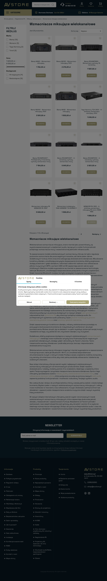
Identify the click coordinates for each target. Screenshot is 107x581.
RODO (8, 546)
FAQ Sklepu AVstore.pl (14, 504)
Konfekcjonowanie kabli (14, 541)
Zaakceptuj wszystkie (78, 302)
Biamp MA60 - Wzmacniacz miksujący (40, 62)
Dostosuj (53, 302)
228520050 (92, 482)
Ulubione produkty (67, 497)
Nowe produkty (40, 479)
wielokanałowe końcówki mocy (81, 374)
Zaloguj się (64, 485)
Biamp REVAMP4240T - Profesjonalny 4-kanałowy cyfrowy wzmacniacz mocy (40, 160)
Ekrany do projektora (42, 508)
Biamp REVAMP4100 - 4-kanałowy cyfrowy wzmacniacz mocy (91, 160)
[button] (82, 4)
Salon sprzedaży (12, 520)
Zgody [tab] (28, 282)
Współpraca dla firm (13, 508)
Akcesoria (38, 504)
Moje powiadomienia (68, 493)
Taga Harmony (16, 47)
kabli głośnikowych (90, 313)
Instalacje (9, 537)
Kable (37, 525)
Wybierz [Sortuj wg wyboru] (91, 31)
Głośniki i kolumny (41, 512)
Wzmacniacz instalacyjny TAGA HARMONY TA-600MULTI (66, 207)
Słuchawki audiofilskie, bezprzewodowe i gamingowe (42, 552)
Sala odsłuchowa (12, 533)
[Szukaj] (44, 4)
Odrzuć (29, 302)
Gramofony (39, 516)
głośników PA (50, 315)
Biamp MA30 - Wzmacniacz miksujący (66, 110)
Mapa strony (10, 558)
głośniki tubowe (46, 320)
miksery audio (62, 374)
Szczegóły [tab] (53, 282)
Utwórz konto (65, 489)
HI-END (37, 520)
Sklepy (37, 495)
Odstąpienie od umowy (14, 495)
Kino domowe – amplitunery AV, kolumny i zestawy (42, 531)
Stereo (37, 558)
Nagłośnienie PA (41, 537)
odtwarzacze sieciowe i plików (42, 376)
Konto (63, 474)
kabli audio (96, 376)
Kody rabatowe (11, 550)
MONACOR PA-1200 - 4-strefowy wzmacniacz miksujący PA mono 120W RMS (92, 209)
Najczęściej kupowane (43, 483)
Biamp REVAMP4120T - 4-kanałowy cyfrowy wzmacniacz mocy (66, 160)
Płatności (9, 491)
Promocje (38, 474)
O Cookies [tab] (78, 282)
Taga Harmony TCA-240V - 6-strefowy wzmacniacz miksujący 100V (91, 111)
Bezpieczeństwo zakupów (15, 516)
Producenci (39, 500)
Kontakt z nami (11, 554)
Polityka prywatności (13, 479)
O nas (8, 487)
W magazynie (16, 75)
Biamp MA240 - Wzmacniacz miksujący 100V (41, 110)
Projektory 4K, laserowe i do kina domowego (39, 544)
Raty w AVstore (11, 512)
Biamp (13, 40)
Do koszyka (41, 75)
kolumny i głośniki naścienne (69, 320)
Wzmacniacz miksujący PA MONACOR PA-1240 (41, 207)
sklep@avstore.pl (94, 487)
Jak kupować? (11, 525)
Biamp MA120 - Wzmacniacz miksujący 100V (66, 62)
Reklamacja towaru (13, 500)
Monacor (14, 43)
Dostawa (9, 474)
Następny (97, 234)
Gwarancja (9, 529)
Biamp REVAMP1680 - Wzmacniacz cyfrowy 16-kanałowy (92, 63)
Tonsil (13, 50)
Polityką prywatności (68, 450)
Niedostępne (16, 78)
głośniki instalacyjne (79, 318)
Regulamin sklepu (12, 483)
